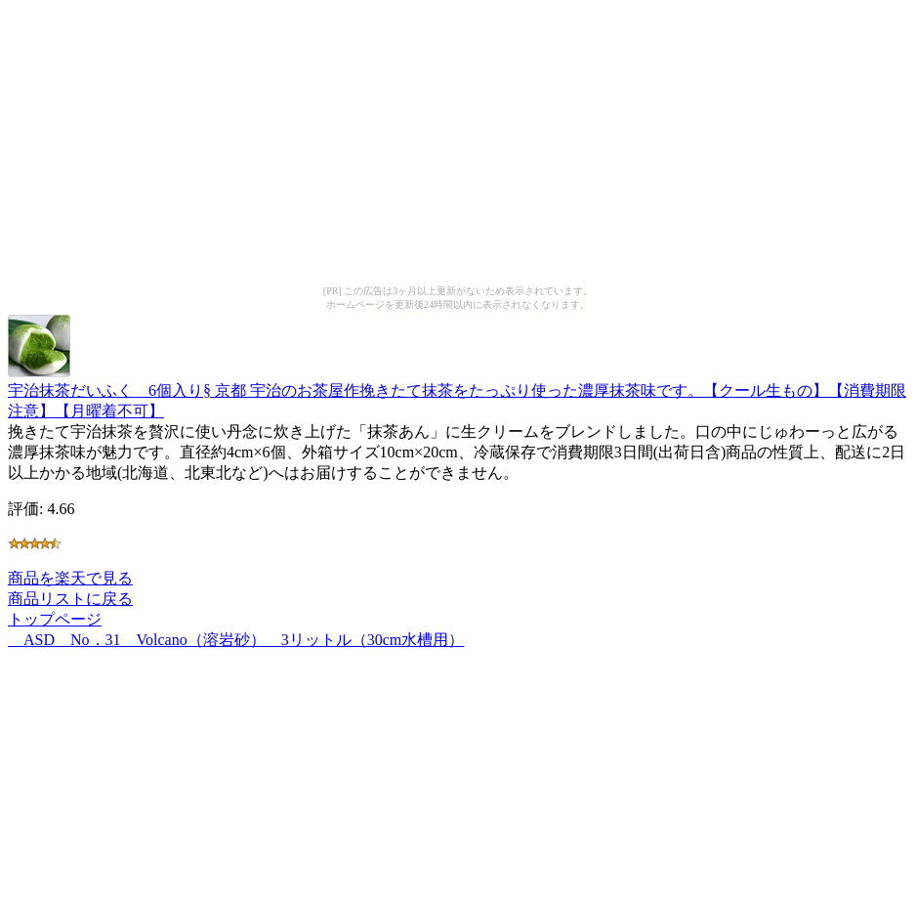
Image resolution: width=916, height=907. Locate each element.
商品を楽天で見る (70, 578)
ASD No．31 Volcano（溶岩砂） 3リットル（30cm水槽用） (236, 639)
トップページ (55, 619)
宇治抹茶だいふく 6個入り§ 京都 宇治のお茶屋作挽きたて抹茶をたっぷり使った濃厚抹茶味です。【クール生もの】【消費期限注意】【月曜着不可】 (457, 391)
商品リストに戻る (70, 598)
